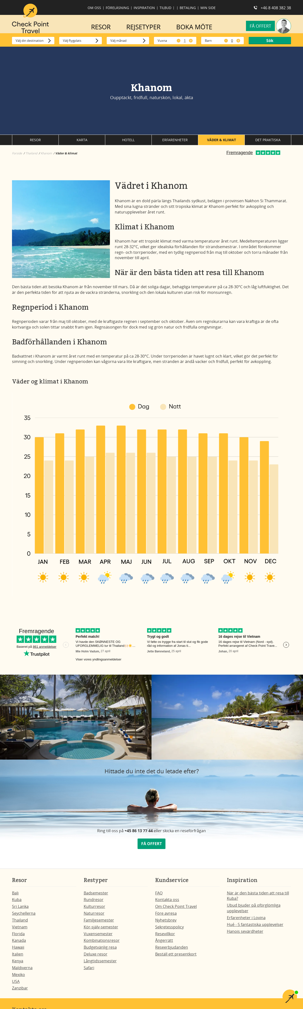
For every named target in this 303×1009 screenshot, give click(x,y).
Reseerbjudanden (171, 949)
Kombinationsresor (102, 942)
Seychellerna (23, 915)
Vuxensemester (98, 936)
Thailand (20, 922)
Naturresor (94, 915)
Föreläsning (117, 7)
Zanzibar (20, 990)
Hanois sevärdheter (245, 933)
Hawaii (18, 949)
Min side (208, 7)
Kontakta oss (167, 902)
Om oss (94, 7)
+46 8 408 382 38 (276, 8)
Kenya (17, 963)
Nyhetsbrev (165, 922)
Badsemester (96, 895)
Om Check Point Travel (176, 909)
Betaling (188, 7)
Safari (89, 970)
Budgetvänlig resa (100, 949)
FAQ (159, 895)
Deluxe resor (95, 956)
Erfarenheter (175, 142)
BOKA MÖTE (194, 26)
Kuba (17, 902)
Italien (17, 956)
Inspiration (144, 7)
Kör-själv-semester (101, 929)
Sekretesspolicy (169, 929)
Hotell (128, 142)
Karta (82, 142)
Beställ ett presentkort (176, 956)
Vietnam (19, 929)
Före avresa (166, 915)
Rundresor (94, 902)
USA (16, 984)
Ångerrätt (164, 942)
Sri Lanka (20, 909)
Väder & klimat (221, 142)
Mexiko (18, 977)
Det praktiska (267, 142)
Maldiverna (22, 970)
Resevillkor (165, 936)
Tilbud (165, 7)
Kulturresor (94, 909)
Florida (18, 936)
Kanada (19, 942)
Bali (15, 895)
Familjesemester (99, 922)
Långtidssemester (100, 963)
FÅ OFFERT (151, 846)
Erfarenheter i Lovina (246, 920)
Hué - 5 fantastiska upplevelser (255, 927)
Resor (35, 142)
